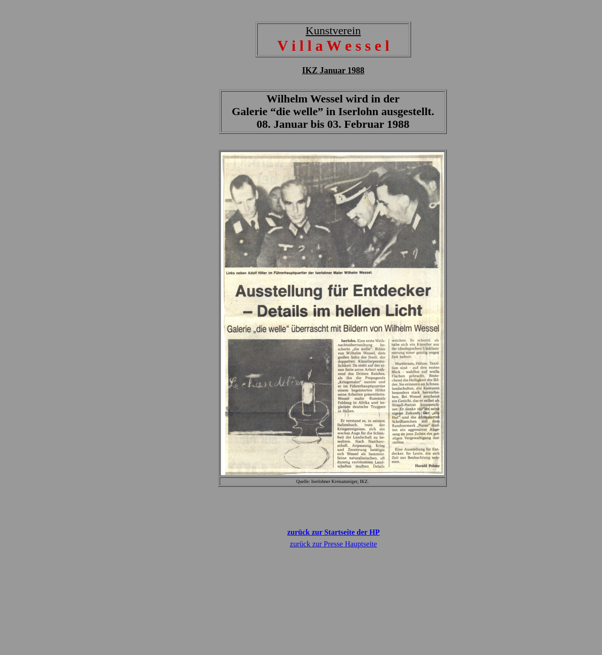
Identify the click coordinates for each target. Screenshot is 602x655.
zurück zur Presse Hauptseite (333, 544)
